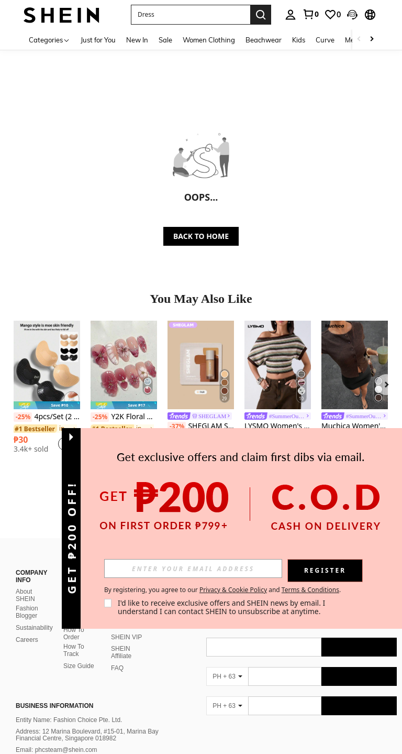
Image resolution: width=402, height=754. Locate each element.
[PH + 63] (227, 676)
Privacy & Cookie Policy (233, 589)
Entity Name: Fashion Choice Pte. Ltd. (69, 720)
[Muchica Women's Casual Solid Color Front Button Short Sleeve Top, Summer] (354, 365)
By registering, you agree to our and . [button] (222, 590)
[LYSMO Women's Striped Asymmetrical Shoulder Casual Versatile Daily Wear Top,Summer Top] (277, 365)
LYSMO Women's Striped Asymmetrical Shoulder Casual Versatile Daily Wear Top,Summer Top (277, 426)
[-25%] (23, 417)
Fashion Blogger (27, 612)
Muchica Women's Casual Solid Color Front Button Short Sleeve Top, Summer (354, 426)
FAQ (117, 668)
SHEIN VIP (126, 637)
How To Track (73, 650)
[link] (310, 14)
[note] (47, 405)
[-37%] (177, 426)
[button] (352, 14)
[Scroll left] (359, 39)
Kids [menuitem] (298, 40)
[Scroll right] (371, 39)
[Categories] (49, 39)
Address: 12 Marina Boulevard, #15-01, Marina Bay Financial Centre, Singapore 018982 (87, 735)
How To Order (73, 633)
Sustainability (34, 627)
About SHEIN (25, 595)
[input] (193, 568)
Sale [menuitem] (165, 40)
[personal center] (290, 14)
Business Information (54, 705)
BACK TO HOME (201, 236)
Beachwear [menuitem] (263, 40)
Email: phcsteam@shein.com (56, 749)
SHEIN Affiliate (121, 652)
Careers (27, 639)
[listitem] (47, 391)
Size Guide (78, 666)
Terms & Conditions (310, 589)
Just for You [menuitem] (98, 40)
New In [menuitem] (137, 40)
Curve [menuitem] (325, 40)
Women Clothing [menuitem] (209, 40)
